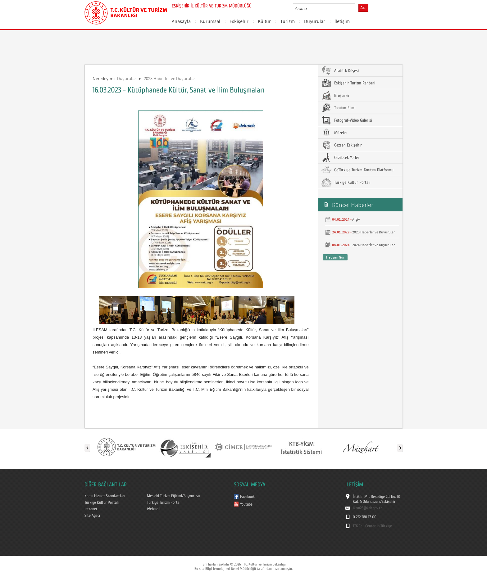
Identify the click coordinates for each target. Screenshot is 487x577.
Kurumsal (210, 21)
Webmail (153, 509)
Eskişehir (239, 21)
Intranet (91, 509)
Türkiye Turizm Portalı (164, 502)
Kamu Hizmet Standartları (104, 496)
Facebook (247, 496)
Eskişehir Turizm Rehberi (348, 83)
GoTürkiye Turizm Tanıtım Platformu (357, 169)
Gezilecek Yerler (340, 157)
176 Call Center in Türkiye (372, 526)
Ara (363, 8)
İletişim (342, 21)
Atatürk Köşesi (340, 70)
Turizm (287, 21)
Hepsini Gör (335, 257)
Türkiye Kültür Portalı (345, 182)
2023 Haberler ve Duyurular (169, 78)
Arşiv (356, 219)
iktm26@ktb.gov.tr (367, 508)
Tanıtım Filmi (338, 107)
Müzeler (334, 132)
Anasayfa (181, 21)
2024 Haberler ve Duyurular (373, 244)
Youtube (246, 504)
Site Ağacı (92, 515)
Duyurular (314, 21)
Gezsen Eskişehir (341, 145)
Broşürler (335, 95)
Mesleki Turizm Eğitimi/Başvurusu (173, 496)
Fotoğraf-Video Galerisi (346, 120)
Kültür (264, 21)
